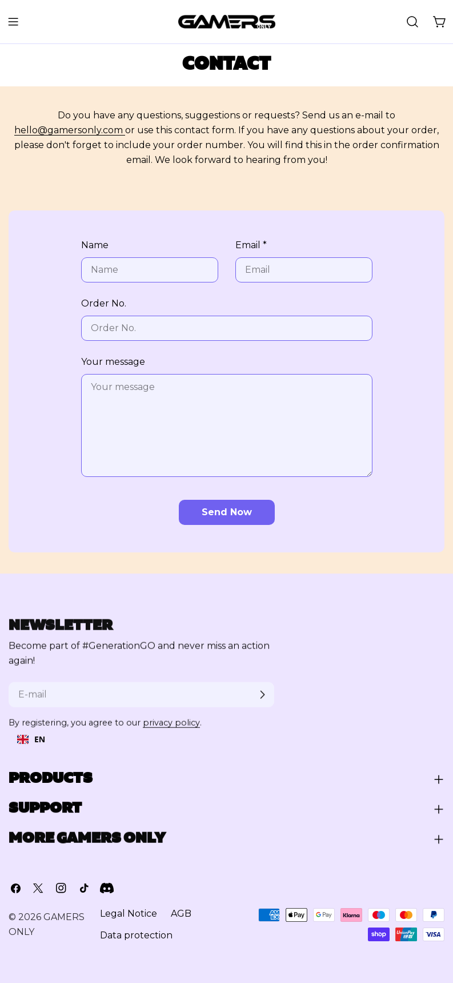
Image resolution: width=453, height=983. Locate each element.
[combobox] (31, 739)
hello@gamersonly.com (69, 130)
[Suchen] (412, 21)
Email (251, 245)
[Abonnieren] (262, 701)
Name (95, 245)
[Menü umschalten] (13, 21)
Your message (113, 361)
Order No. (103, 303)
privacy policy (171, 729)
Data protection (136, 938)
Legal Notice (128, 916)
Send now (227, 512)
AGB (181, 916)
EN (31, 739)
